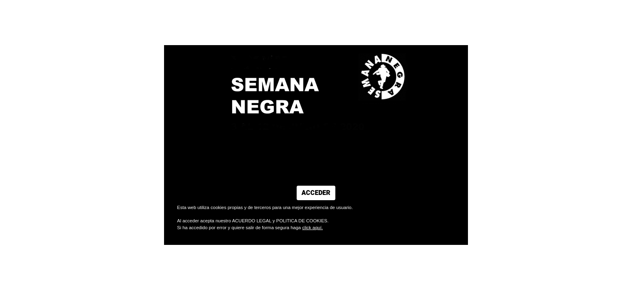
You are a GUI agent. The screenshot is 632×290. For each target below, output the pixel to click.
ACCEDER (316, 193)
